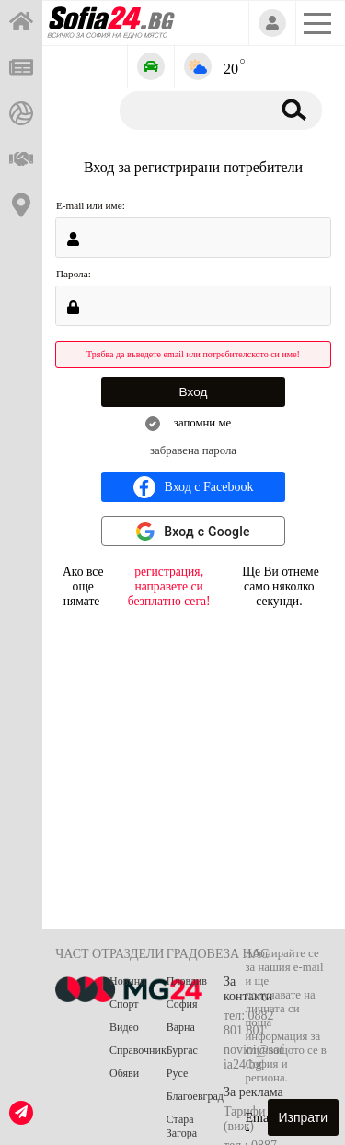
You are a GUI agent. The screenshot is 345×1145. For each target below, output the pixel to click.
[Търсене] (191, 109)
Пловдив (187, 981)
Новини (127, 981)
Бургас (182, 1050)
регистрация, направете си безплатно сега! (169, 586)
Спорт (124, 1004)
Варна (181, 1027)
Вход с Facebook (193, 487)
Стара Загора (182, 1126)
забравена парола (193, 450)
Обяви (124, 1073)
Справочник (138, 1050)
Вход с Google (207, 531)
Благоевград (195, 1096)
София (182, 1004)
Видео (124, 1027)
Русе (177, 1073)
